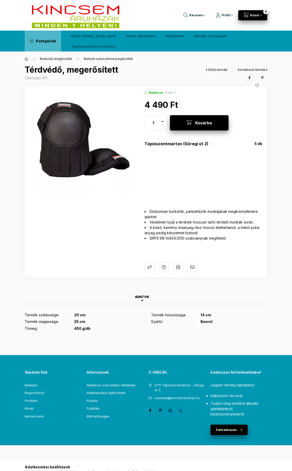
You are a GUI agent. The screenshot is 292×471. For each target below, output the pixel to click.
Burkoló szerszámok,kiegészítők (108, 59)
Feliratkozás (226, 430)
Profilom (31, 401)
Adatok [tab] (142, 297)
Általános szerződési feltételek (111, 385)
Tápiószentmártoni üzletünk (93, 46)
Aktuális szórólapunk (210, 36)
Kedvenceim (34, 416)
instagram (170, 410)
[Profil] (224, 15)
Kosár (29, 408)
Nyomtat (178, 267)
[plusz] (163, 119)
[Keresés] (194, 15)
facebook (150, 410)
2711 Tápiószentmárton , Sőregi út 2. (179, 387)
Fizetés (92, 401)
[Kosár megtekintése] (252, 15)
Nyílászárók (174, 36)
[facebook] (249, 78)
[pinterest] (262, 78)
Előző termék (218, 70)
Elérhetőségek (98, 416)
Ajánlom (192, 267)
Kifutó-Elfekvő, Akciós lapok (93, 36)
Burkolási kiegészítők (56, 59)
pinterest (160, 410)
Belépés (31, 385)
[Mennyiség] (153, 122)
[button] (43, 41)
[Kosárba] (199, 122)
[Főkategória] (26, 59)
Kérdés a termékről (164, 267)
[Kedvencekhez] (257, 85)
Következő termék (252, 70)
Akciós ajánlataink (140, 36)
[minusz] (163, 126)
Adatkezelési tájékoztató (106, 393)
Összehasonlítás (149, 267)
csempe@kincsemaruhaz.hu (177, 398)
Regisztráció (34, 393)
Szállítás (93, 408)
